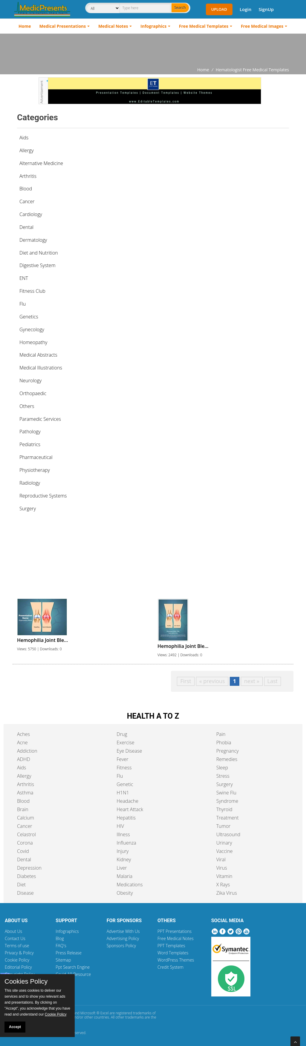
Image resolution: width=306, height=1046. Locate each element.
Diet (21, 884)
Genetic (125, 784)
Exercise (125, 742)
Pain (221, 734)
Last (272, 681)
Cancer (24, 826)
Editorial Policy (18, 967)
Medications (130, 884)
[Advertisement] (153, 50)
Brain (22, 809)
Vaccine (224, 851)
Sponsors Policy (121, 945)
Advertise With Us (123, 931)
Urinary (224, 842)
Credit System (170, 967)
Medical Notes (113, 26)
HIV (120, 826)
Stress (223, 776)
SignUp (266, 9)
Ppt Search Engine (73, 967)
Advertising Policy (123, 938)
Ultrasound (228, 834)
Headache (127, 801)
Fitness (124, 767)
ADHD (23, 759)
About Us (13, 931)
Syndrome (227, 801)
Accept (15, 1027)
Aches (23, 734)
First (185, 681)
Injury (122, 851)
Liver (122, 868)
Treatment (227, 817)
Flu (120, 776)
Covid (23, 851)
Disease (25, 893)
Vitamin (224, 876)
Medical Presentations (62, 26)
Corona (25, 842)
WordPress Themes (175, 960)
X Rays (223, 884)
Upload (219, 9)
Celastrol (26, 834)
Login (245, 9)
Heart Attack (130, 809)
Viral (221, 859)
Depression (29, 868)
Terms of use (17, 945)
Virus (221, 868)
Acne (22, 742)
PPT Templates (171, 945)
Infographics (153, 26)
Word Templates (172, 953)
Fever (122, 759)
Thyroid (224, 809)
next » (251, 681)
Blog (60, 938)
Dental (24, 859)
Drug (122, 734)
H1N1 (123, 792)
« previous (212, 681)
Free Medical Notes (175, 938)
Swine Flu (226, 792)
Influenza (126, 842)
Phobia (223, 742)
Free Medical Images (262, 26)
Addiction (27, 751)
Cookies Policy (26, 982)
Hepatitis (126, 817)
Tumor (223, 826)
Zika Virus (226, 893)
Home (25, 26)
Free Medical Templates (203, 26)
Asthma (25, 792)
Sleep (222, 767)
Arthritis (25, 784)
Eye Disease (129, 751)
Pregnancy (227, 751)
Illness (123, 834)
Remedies (227, 759)
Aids (23, 137)
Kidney (124, 859)
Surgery (224, 784)
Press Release (69, 953)
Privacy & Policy (19, 953)
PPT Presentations (174, 931)
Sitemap (63, 960)
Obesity (125, 893)
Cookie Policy (17, 960)
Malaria (124, 876)
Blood (23, 801)
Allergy (24, 776)
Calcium (25, 817)
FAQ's (61, 945)
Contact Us (15, 938)
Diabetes (26, 876)
